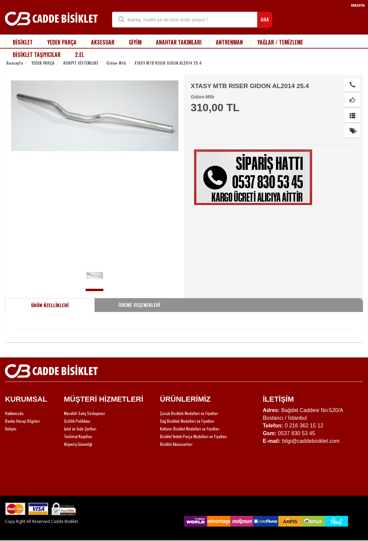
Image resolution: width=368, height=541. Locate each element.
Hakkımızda (14, 413)
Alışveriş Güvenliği (78, 444)
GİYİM (135, 42)
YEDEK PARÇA (62, 42)
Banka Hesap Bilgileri (22, 421)
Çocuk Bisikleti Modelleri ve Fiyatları (189, 413)
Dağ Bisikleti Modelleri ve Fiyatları (187, 421)
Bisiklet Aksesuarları (176, 444)
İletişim (10, 428)
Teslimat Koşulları (78, 436)
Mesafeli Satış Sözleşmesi (84, 413)
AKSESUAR (102, 42)
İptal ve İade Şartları (80, 428)
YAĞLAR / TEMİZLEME (280, 42)
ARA (265, 19)
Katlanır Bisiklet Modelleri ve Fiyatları (189, 428)
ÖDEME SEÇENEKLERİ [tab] (139, 304)
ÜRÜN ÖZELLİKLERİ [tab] (50, 305)
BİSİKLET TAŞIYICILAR (37, 55)
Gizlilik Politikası (77, 421)
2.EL (79, 55)
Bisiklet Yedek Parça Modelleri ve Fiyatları (193, 436)
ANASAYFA (358, 5)
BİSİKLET (23, 42)
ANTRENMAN (229, 42)
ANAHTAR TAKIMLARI (178, 42)
